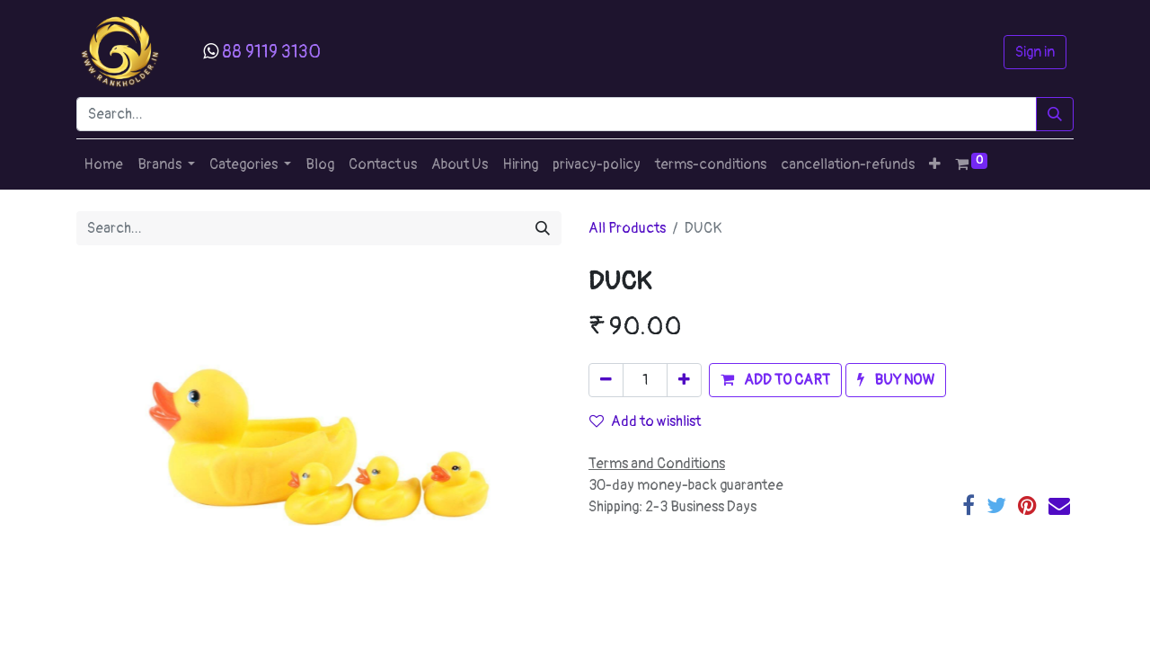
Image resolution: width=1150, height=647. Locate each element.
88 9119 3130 (271, 51)
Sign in (1035, 52)
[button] (935, 164)
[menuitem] (103, 164)
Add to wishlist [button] (645, 421)
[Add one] (684, 380)
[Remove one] (606, 380)
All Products (627, 228)
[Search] (1055, 114)
